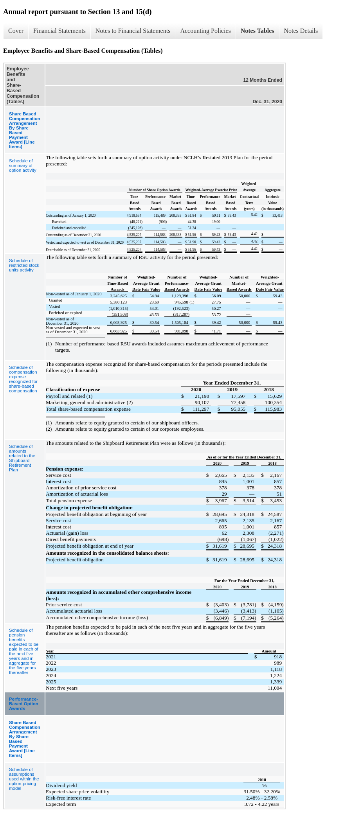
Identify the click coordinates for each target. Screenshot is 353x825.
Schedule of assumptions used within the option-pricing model (24, 779)
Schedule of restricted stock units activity (24, 265)
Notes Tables (257, 30)
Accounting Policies (205, 30)
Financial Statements (59, 30)
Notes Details (301, 30)
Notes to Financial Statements (133, 30)
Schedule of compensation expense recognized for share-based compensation (23, 379)
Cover (15, 30)
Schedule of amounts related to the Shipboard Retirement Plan (22, 458)
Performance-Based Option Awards (23, 704)
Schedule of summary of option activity (22, 165)
